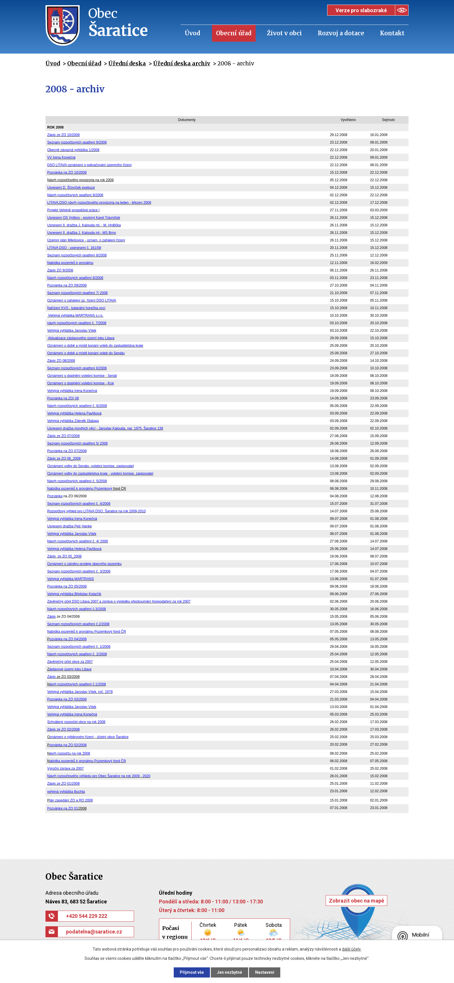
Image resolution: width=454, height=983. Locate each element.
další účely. (351, 949)
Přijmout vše (192, 972)
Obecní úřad (234, 33)
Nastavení (264, 972)
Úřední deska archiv (181, 63)
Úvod (192, 33)
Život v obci (284, 33)
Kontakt (392, 33)
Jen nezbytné (229, 972)
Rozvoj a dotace (341, 33)
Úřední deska (127, 63)
